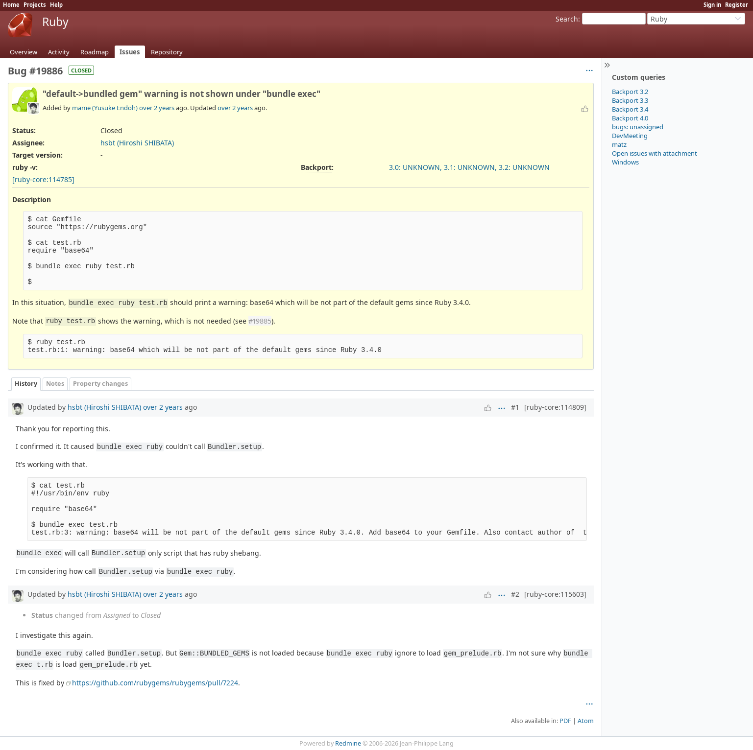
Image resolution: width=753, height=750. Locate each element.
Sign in (712, 4)
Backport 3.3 (630, 100)
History (26, 383)
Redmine (348, 743)
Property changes (100, 383)
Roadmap (94, 51)
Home (11, 4)
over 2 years (156, 107)
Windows (625, 162)
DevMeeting (630, 135)
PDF (565, 721)
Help (56, 4)
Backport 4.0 (630, 118)
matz (619, 144)
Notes (55, 383)
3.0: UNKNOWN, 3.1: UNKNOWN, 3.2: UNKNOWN (469, 167)
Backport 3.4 (630, 109)
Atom (586, 721)
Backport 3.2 (630, 91)
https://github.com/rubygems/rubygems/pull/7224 (155, 682)
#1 (515, 407)
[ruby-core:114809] (555, 407)
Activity (59, 51)
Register (736, 4)
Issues (130, 51)
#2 (515, 594)
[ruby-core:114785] (43, 179)
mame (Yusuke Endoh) (105, 107)
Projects (35, 4)
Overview (23, 51)
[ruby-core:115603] (555, 594)
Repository (167, 51)
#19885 (259, 321)
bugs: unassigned (637, 126)
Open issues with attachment (654, 153)
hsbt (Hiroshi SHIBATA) (137, 142)
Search (567, 18)
